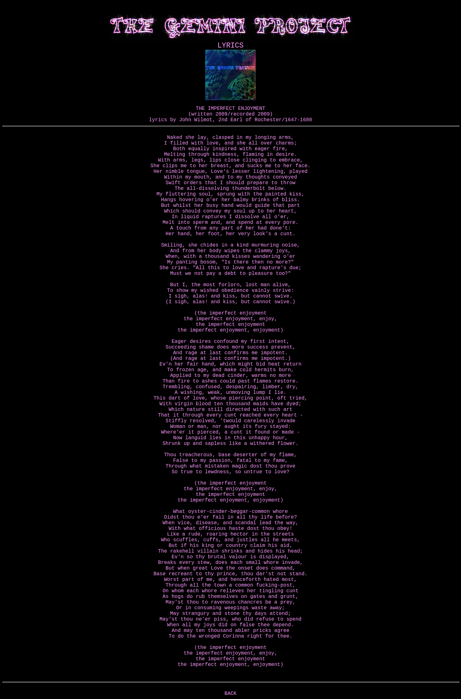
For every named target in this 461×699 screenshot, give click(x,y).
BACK (230, 693)
